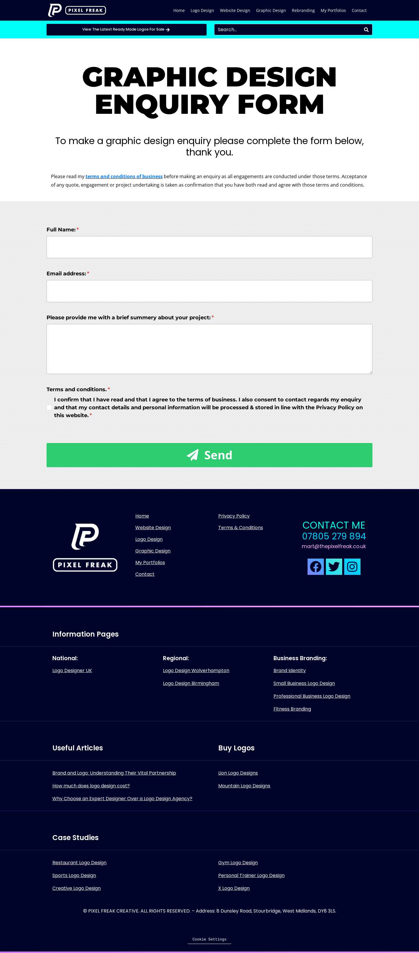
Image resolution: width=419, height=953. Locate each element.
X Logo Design (234, 888)
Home (179, 10)
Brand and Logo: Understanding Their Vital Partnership (114, 773)
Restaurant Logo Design (79, 862)
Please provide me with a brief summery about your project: (130, 317)
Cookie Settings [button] (209, 939)
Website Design (235, 10)
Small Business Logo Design (304, 683)
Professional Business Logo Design (312, 696)
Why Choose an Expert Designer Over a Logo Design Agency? (122, 798)
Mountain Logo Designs (244, 785)
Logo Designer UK (72, 670)
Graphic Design (271, 10)
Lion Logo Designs (238, 773)
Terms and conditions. (78, 389)
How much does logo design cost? (91, 785)
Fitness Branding (292, 709)
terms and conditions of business (124, 176)
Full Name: (63, 229)
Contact (359, 10)
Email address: (68, 273)
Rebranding (303, 10)
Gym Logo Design (238, 862)
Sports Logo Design (74, 875)
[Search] (366, 29)
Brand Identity (290, 670)
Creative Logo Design (76, 888)
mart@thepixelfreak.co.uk (334, 546)
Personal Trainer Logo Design (251, 875)
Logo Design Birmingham (191, 683)
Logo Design (202, 10)
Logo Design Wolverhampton (196, 670)
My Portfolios (333, 10)
